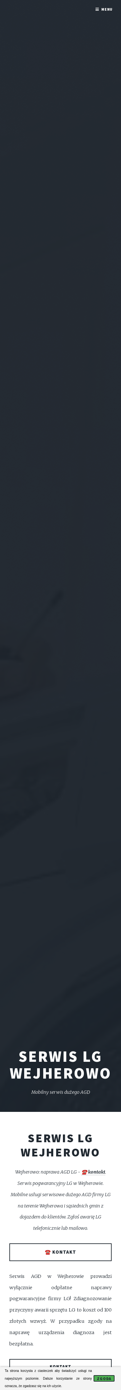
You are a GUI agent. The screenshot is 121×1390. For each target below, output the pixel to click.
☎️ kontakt (93, 1172)
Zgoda (104, 1378)
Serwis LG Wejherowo (60, 1145)
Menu (107, 9)
